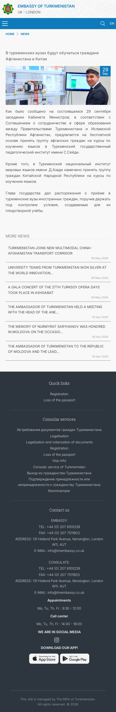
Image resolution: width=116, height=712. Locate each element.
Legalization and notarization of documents (59, 442)
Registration (59, 394)
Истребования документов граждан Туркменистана (59, 430)
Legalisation (59, 436)
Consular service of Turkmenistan (59, 467)
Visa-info (59, 460)
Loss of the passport (59, 400)
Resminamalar (59, 491)
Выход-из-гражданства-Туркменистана (59, 473)
